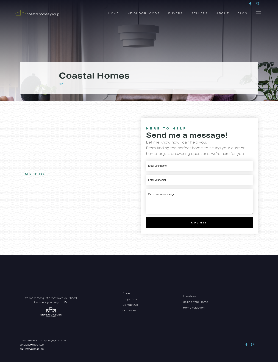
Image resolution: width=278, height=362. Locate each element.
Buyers (175, 13)
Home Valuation (194, 307)
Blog (243, 13)
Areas (126, 293)
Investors (189, 296)
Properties (130, 299)
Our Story (129, 310)
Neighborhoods (143, 13)
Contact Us (130, 304)
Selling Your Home (195, 302)
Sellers (199, 13)
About (222, 13)
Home (113, 13)
